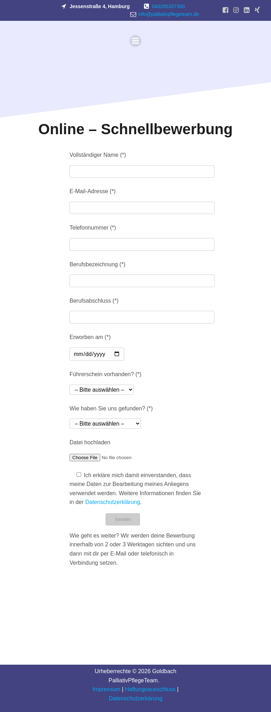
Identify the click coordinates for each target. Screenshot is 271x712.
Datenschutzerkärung (135, 698)
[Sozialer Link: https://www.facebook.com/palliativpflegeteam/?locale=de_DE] (225, 10)
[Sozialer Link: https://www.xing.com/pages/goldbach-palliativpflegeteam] (257, 10)
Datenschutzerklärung (112, 502)
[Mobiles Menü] (135, 41)
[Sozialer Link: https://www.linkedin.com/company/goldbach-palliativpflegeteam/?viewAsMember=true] (246, 10)
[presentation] (123, 590)
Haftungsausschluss (150, 689)
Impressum (106, 689)
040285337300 (168, 6)
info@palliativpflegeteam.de (168, 14)
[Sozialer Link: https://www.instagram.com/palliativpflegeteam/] (236, 10)
